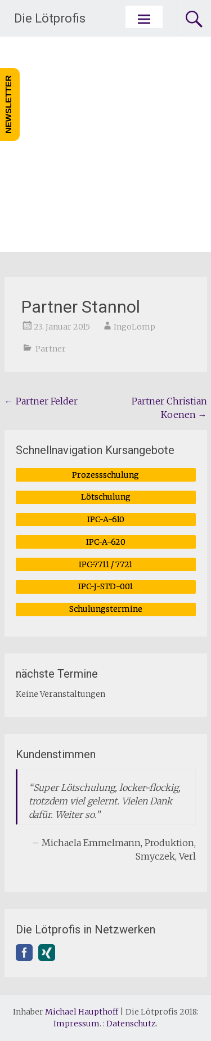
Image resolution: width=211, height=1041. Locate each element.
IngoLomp (134, 327)
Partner (50, 349)
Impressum (76, 1023)
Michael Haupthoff (81, 1012)
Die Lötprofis (50, 18)
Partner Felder (41, 401)
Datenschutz (131, 1023)
